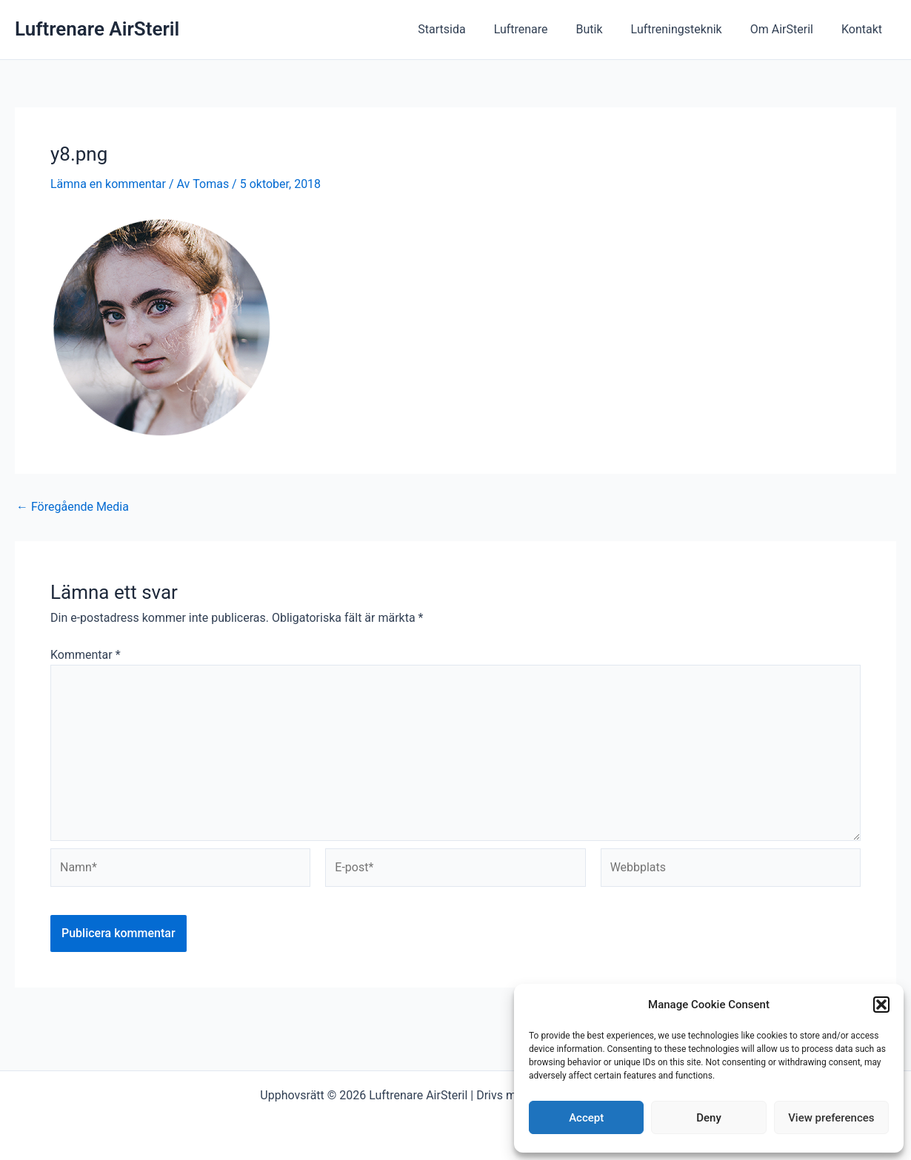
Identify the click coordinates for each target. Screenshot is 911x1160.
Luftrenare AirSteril (97, 29)
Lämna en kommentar (108, 184)
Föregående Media (72, 507)
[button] (881, 1004)
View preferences (831, 1117)
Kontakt (864, 29)
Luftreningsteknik (687, 29)
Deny (708, 1117)
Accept (586, 1117)
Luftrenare (541, 29)
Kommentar (85, 655)
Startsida (466, 29)
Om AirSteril (788, 29)
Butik (605, 29)
